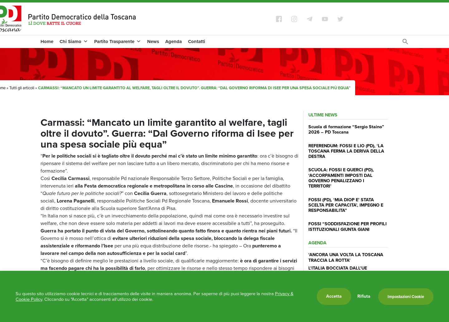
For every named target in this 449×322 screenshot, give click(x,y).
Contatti (196, 41)
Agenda (173, 41)
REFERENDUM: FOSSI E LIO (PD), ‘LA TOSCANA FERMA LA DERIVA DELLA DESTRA (346, 151)
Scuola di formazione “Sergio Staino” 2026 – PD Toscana (346, 129)
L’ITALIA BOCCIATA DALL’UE (337, 268)
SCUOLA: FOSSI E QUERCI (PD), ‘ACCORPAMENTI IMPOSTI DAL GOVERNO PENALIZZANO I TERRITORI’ (341, 177)
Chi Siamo (74, 41)
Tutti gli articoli (21, 88)
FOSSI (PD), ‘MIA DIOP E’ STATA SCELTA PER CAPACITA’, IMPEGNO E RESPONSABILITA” (345, 205)
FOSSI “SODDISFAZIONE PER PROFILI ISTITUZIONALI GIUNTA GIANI (347, 226)
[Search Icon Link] (405, 43)
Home (47, 41)
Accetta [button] (334, 296)
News (153, 41)
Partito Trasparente (117, 41)
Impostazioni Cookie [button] (406, 297)
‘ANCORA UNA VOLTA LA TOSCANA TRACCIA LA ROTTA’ (345, 257)
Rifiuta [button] (363, 296)
